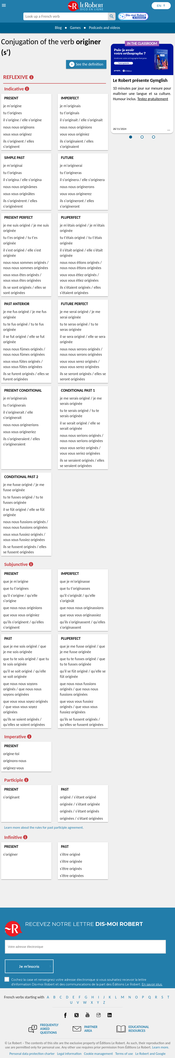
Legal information (69, 1054)
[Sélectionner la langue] (161, 5)
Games (75, 27)
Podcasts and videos (104, 27)
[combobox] (65, 16)
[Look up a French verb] (112, 16)
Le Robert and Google (150, 1054)
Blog (58, 27)
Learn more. (160, 1047)
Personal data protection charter (32, 1054)
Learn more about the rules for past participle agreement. (44, 827)
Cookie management (98, 1054)
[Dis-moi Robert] (134, 17)
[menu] (4, 5)
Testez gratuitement (152, 99)
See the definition (89, 64)
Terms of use (124, 1054)
